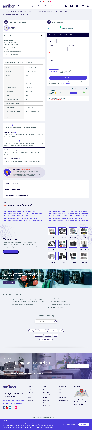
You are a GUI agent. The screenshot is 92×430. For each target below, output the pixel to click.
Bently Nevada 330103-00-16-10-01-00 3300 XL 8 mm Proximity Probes (68, 213)
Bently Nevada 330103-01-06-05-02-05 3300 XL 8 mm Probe (65, 218)
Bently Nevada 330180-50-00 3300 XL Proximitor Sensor (19, 211)
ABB (52, 237)
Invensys (74, 250)
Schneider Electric (84, 250)
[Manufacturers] (88, 6)
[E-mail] (58, 49)
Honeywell (63, 250)
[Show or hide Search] (83, 6)
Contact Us (30, 392)
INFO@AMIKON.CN (18, 400)
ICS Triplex (84, 262)
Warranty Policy (47, 403)
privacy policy (66, 83)
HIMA (55, 335)
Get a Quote (68, 78)
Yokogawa (52, 262)
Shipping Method (47, 397)
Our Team (30, 390)
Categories (32, 6)
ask (73, 93)
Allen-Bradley (63, 237)
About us (30, 397)
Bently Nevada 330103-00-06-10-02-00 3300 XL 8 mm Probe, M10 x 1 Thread (69, 211)
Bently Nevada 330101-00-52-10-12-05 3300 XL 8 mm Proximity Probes (68, 220)
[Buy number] (62, 41)
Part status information (48, 395)
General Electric (52, 250)
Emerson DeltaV (52, 331)
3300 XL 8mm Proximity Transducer (42, 11)
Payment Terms (46, 405)
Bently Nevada (27, 11)
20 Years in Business (33, 395)
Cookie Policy (31, 400)
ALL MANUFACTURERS (15, 11)
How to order (46, 392)
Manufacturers (22, 6)
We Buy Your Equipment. (64, 390)
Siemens (74, 262)
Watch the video (9, 282)
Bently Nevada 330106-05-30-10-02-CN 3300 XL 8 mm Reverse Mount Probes (24, 216)
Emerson (84, 237)
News (46, 6)
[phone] (68, 56)
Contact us (54, 6)
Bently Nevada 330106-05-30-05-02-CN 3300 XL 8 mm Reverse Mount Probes (24, 213)
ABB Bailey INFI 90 (46, 339)
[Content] (68, 65)
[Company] (78, 49)
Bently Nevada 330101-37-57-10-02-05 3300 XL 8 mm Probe (20, 218)
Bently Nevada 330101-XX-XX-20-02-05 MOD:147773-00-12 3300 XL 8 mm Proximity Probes (69, 216)
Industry (60, 392)
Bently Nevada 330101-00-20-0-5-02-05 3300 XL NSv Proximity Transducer (24, 220)
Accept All (84, 424)
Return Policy (46, 400)
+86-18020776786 (18, 404)
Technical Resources (63, 400)
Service (40, 6)
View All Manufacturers (11, 252)
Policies (45, 390)
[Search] (56, 321)
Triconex (63, 262)
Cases (60, 395)
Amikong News (62, 397)
